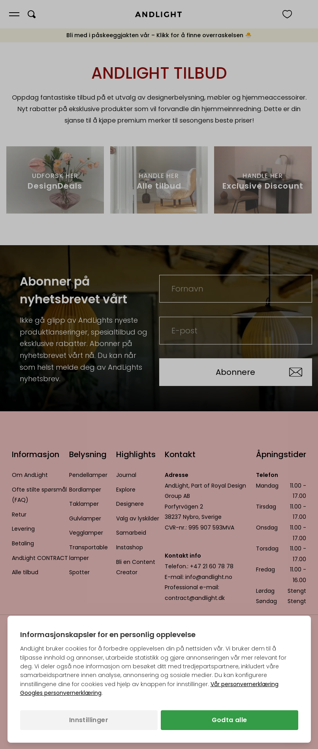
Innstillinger (88, 719)
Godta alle (229, 719)
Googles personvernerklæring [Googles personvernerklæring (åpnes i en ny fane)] (61, 693)
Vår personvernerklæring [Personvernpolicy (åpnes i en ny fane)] (244, 684)
